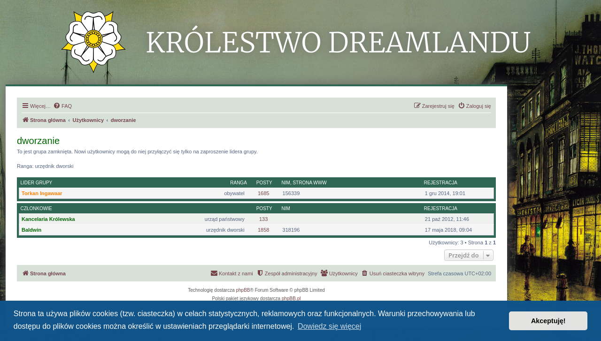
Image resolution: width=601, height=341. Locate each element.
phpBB (243, 290)
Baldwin (31, 230)
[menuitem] (62, 106)
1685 (263, 193)
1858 (263, 230)
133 (263, 219)
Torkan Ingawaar (42, 193)
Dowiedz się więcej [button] (329, 326)
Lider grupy (37, 182)
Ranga (238, 182)
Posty (264, 182)
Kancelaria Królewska (48, 219)
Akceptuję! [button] (548, 321)
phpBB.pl (291, 298)
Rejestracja (440, 182)
